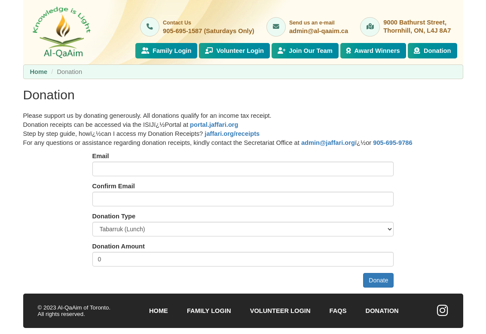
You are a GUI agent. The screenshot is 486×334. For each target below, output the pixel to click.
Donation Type (114, 216)
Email (100, 156)
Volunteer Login (234, 50)
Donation (432, 50)
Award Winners (373, 50)
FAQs (338, 310)
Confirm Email (113, 186)
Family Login (166, 50)
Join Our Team (305, 50)
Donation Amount (118, 246)
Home (39, 71)
